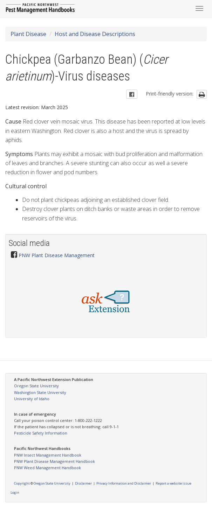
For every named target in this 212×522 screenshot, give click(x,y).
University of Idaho (31, 398)
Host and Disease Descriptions (95, 34)
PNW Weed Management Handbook (47, 467)
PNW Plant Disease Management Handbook (54, 461)
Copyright (22, 483)
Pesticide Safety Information (40, 433)
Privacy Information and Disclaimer (123, 483)
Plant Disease (28, 34)
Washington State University (40, 392)
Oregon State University (36, 385)
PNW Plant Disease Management (57, 255)
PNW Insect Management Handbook (47, 455)
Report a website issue (173, 483)
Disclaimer (83, 483)
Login (15, 492)
